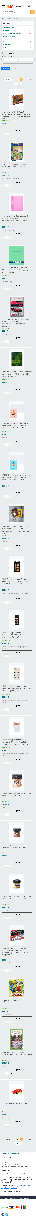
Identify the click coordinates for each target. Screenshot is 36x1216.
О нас (3, 1160)
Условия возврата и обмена (9, 1164)
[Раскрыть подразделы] (33, 27)
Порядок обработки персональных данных (14, 1166)
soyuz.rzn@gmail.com (23, 1186)
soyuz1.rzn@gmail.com (9, 1188)
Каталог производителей (10, 1154)
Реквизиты (4, 1162)
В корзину (16, 130)
